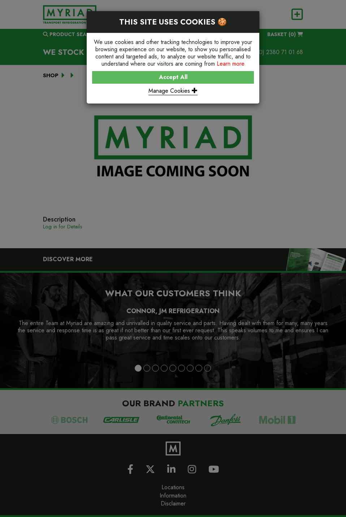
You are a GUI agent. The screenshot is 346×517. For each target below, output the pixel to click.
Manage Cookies (173, 91)
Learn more (231, 64)
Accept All (173, 77)
